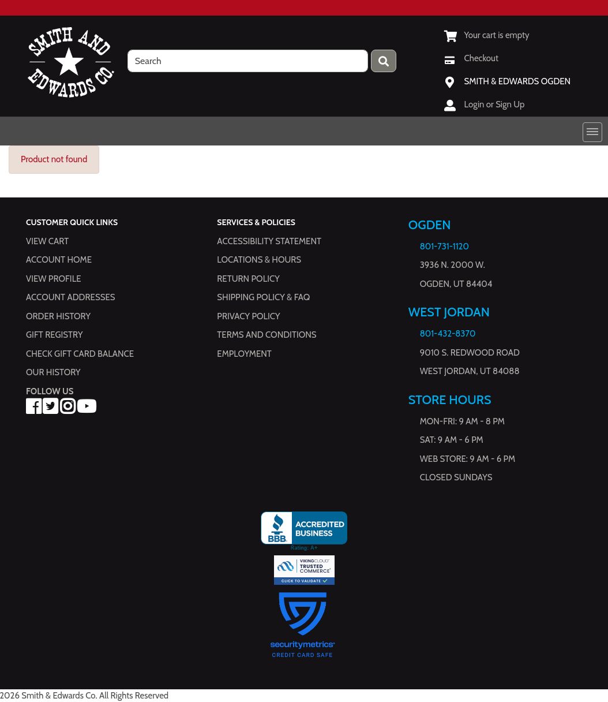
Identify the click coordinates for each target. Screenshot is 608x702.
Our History (53, 372)
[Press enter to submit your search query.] (383, 61)
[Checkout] (471, 58)
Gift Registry (54, 335)
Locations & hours (259, 260)
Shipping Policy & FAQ (263, 297)
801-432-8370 (448, 333)
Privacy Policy (248, 316)
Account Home (59, 260)
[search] (248, 61)
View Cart (47, 241)
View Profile (53, 279)
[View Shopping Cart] (487, 35)
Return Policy (248, 279)
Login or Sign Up (494, 104)
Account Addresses (70, 297)
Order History (58, 316)
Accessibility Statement (269, 241)
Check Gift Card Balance (80, 354)
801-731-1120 (444, 246)
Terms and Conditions (266, 335)
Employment (244, 354)
